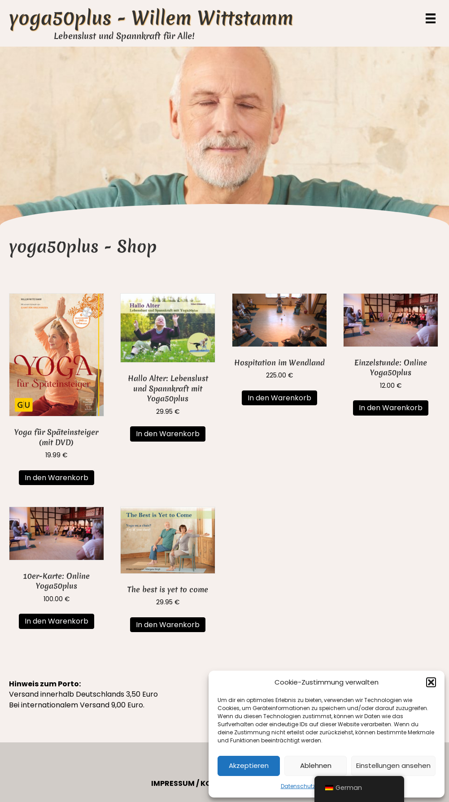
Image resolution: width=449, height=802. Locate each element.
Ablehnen (315, 765)
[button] (431, 682)
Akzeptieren (249, 765)
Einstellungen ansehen (393, 765)
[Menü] (430, 18)
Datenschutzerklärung (311, 786)
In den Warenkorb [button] (56, 478)
